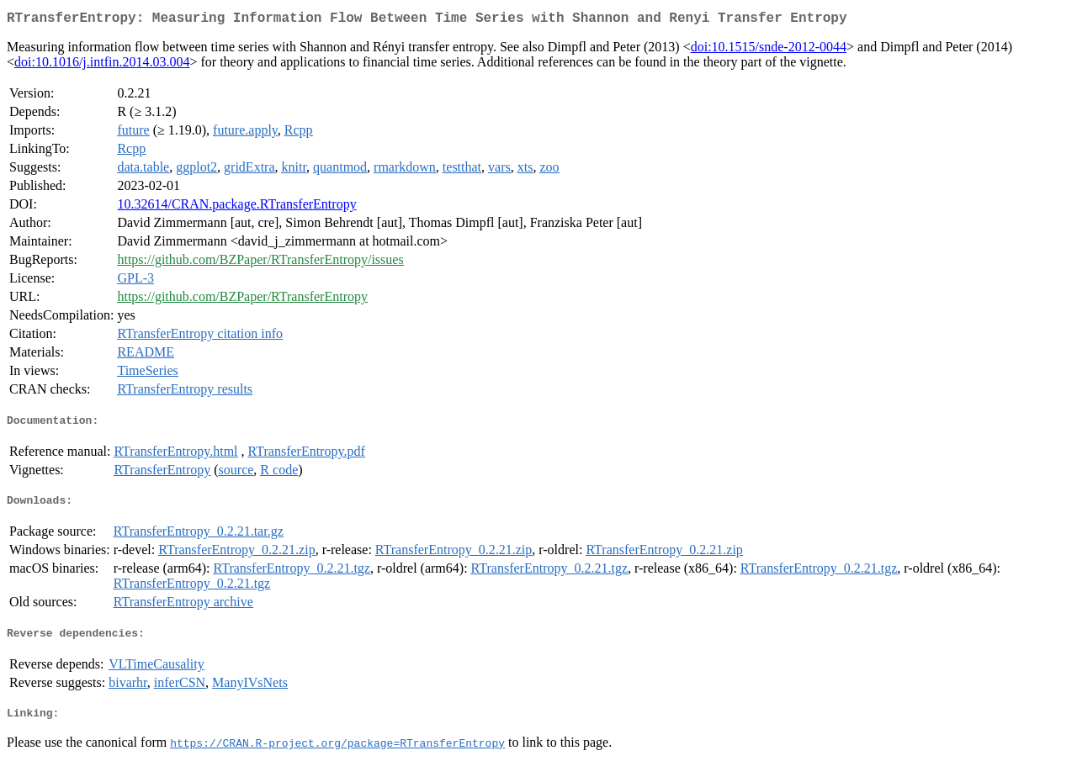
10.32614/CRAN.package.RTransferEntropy (236, 207)
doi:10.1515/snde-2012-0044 (768, 50)
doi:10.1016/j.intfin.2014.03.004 (101, 65)
